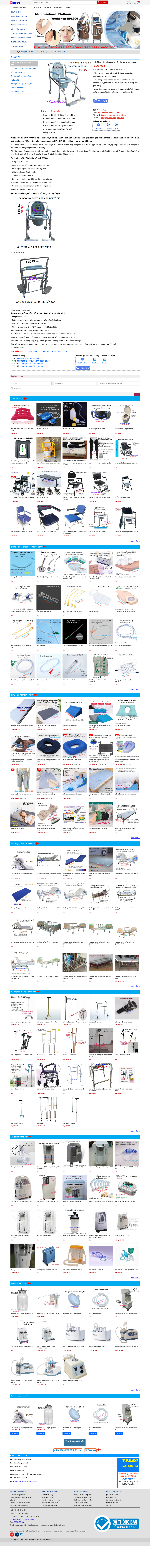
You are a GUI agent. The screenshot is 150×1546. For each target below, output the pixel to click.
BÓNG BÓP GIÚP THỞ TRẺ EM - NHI (126, 1270)
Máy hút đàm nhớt (17, 91)
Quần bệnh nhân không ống (46, 794)
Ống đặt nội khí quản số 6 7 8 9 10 (48, 577)
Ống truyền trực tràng (44, 611)
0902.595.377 (34, 361)
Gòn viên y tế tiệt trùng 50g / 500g (126, 577)
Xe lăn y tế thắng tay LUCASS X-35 (126, 463)
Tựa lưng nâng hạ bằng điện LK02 (21, 873)
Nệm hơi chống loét (18, 72)
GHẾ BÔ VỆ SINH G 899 (122, 497)
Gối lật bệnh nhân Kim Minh (98, 828)
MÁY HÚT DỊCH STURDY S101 (72, 1380)
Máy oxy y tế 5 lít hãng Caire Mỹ (73, 1167)
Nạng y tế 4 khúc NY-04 (122, 1054)
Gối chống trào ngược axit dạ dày (125, 794)
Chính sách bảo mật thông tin (19, 1505)
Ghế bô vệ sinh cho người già (46, 531)
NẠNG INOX (40, 1123)
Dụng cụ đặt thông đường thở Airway (101, 1201)
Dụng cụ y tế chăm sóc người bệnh (24, 68)
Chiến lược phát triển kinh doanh (20, 1497)
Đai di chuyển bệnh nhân (97, 428)
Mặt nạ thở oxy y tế (17, 1167)
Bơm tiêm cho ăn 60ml (70, 680)
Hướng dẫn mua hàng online (83, 1495)
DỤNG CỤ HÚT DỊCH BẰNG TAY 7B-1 (49, 1313)
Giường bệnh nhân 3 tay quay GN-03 (126, 873)
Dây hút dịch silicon (95, 1313)
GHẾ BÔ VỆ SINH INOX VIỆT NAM (21, 531)
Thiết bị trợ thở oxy (18, 88)
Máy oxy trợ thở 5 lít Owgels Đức (47, 1201)
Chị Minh (109, 126)
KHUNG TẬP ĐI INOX (95, 1022)
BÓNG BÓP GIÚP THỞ (96, 1270)
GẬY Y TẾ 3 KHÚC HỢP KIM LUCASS (74, 1022)
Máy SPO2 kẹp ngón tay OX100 (125, 1201)
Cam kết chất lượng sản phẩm (20, 1502)
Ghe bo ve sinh (35, 351)
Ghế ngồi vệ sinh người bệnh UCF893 (127, 531)
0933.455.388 (103, 112)
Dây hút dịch (41, 645)
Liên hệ (67, 7)
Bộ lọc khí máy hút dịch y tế (72, 1313)
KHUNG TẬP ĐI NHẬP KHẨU (46, 1089)
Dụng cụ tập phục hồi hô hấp (72, 1201)
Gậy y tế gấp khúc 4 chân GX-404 (21, 1054)
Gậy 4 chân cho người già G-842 (21, 1022)
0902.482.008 (114, 112)
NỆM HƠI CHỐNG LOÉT (22, 695)
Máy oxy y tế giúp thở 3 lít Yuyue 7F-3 (101, 1167)
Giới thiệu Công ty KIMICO (18, 1495)
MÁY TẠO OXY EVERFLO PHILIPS (47, 1270)
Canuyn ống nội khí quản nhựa (21, 577)
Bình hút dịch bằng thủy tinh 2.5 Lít (22, 1313)
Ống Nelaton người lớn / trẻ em (73, 645)
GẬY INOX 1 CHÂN (69, 1123)
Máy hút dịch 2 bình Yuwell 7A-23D (22, 1346)
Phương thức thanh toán (50, 1502)
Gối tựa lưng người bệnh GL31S (73, 794)
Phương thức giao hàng (49, 1505)
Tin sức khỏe (57, 7)
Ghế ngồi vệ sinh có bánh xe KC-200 (48, 463)
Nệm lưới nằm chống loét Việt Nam (22, 725)
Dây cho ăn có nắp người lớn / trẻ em (101, 645)
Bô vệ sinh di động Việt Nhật (124, 428)
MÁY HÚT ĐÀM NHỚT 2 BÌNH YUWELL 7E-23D (46, 1347)
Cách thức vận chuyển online (83, 1500)
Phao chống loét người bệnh (72, 759)
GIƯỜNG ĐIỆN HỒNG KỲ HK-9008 (47, 942)
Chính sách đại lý (47, 1495)
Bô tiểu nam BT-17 (69, 428)
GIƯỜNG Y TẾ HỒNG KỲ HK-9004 (47, 976)
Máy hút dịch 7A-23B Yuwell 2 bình (126, 1313)
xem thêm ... (135, 541)
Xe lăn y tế (62, 52)
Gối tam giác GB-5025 (70, 725)
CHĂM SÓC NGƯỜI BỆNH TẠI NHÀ (42, 52)
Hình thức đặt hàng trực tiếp (51, 1500)
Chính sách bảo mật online (82, 1497)
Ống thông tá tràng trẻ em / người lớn (23, 680)
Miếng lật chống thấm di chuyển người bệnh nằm (99, 760)
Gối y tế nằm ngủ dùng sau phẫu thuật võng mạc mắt (21, 760)
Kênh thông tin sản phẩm (114, 1500)
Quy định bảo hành (112, 1495)
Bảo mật (108, 1505)
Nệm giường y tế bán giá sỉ (19, 908)
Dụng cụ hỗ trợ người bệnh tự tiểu (100, 463)
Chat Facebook (99, 126)
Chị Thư (116, 126)
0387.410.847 (22, 361)
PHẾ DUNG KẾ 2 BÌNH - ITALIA (72, 1270)
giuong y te (62, 351)
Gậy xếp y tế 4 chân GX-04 (123, 1022)
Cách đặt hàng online (81, 1502)
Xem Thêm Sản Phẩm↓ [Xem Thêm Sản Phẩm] (74, 1442)
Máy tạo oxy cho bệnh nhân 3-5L (21, 1270)
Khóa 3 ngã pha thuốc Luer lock (21, 611)
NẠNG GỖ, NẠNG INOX (70, 1054)
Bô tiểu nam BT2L (42, 428)
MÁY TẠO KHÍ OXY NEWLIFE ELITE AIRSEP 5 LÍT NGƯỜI (100, 1236)
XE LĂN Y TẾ (15, 57)
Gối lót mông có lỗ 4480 (122, 725)
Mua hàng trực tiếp (48, 1497)
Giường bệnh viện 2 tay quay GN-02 (48, 908)
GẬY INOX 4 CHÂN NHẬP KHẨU (47, 1022)
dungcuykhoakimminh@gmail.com (113, 115)
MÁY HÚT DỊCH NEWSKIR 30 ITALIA (126, 1346)
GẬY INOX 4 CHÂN (17, 1123)
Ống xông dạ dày (42, 680)
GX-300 (46, 351)
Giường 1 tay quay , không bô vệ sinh (49, 873)
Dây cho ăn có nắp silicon (123, 645)
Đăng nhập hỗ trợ (111, 1497)
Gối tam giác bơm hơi (17, 828)
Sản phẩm (47, 7)
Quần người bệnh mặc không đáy (21, 794)
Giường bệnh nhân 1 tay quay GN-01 (74, 908)
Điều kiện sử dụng (112, 1502)
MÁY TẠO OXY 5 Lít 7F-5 (123, 1235)
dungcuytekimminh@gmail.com (112, 118)
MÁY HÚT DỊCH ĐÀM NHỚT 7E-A (73, 1346)
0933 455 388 (19, 1522)
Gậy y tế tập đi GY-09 (17, 1089)
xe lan (53, 351)
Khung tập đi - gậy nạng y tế (21, 84)
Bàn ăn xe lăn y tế (42, 497)
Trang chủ (24, 52)
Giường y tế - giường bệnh (21, 76)
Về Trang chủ (90, 1450)
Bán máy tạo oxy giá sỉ (44, 1235)
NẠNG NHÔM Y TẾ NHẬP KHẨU (46, 1054)
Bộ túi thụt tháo (94, 611)
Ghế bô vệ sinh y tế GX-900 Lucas (100, 497)
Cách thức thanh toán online (83, 1505)
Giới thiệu (37, 7)
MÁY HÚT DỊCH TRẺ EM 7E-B (98, 1346)
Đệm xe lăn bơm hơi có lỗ (19, 463)
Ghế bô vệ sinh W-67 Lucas (97, 531)
